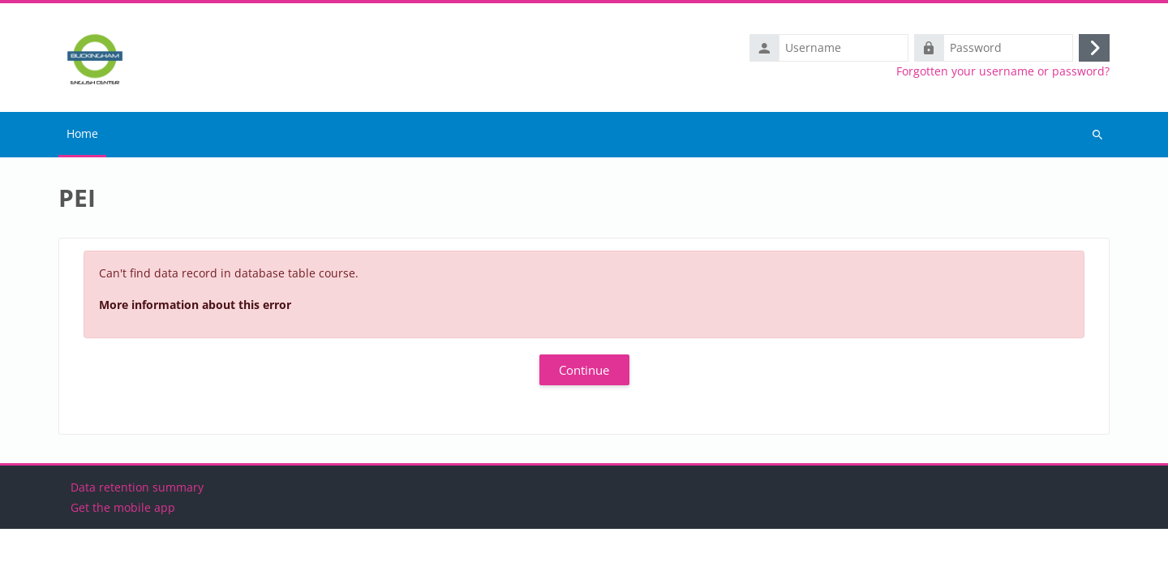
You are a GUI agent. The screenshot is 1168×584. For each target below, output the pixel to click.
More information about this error (195, 304)
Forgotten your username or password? (1003, 71)
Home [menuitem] (82, 133)
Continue (584, 370)
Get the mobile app (123, 562)
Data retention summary (137, 542)
